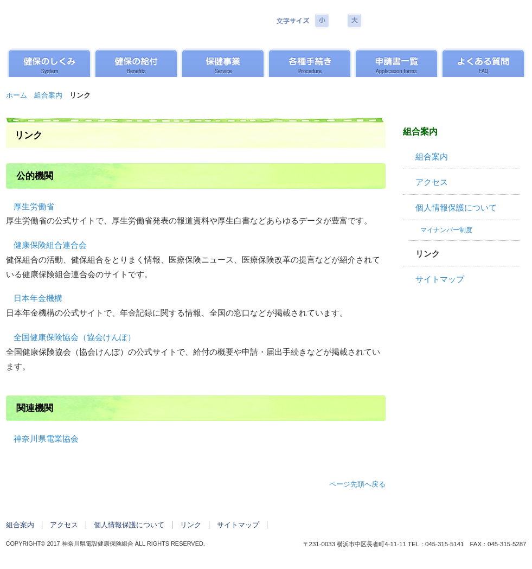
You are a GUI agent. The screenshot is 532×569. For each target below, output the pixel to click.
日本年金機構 (38, 298)
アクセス (431, 182)
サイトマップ (439, 279)
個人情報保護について (456, 207)
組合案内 (48, 95)
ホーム (16, 95)
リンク (427, 254)
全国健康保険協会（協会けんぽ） (75, 337)
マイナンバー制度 (446, 230)
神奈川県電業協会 (46, 438)
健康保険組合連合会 (50, 245)
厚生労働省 (34, 206)
